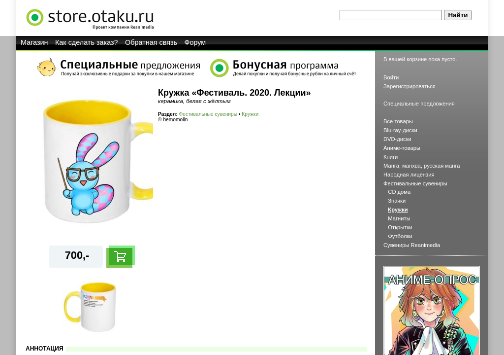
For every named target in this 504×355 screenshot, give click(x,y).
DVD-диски (397, 139)
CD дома (399, 192)
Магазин (34, 42)
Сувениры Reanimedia (411, 245)
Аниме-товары (401, 148)
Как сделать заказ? (86, 42)
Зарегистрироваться (409, 86)
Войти (391, 77)
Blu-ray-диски (400, 130)
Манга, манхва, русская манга (421, 166)
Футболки (400, 236)
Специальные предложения (419, 103)
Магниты (399, 218)
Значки (397, 201)
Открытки (400, 227)
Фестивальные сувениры (208, 114)
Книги (390, 157)
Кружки (250, 114)
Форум (195, 42)
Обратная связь (151, 42)
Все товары (398, 121)
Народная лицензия (409, 175)
